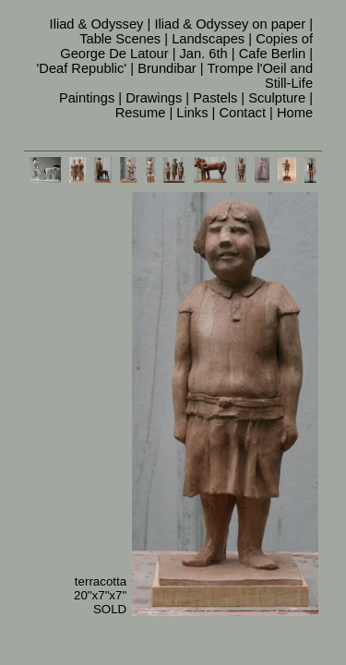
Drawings (153, 98)
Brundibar (167, 68)
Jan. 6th (204, 53)
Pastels (215, 98)
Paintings (86, 98)
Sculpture (276, 98)
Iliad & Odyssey (97, 24)
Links (192, 112)
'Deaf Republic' (82, 68)
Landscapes (208, 38)
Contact (242, 112)
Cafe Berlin (272, 53)
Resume (140, 112)
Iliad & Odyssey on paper (229, 24)
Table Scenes (120, 38)
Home (295, 112)
